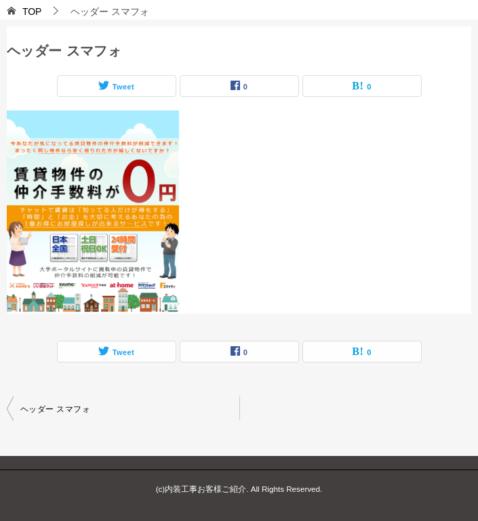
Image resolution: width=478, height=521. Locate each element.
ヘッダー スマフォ (55, 409)
